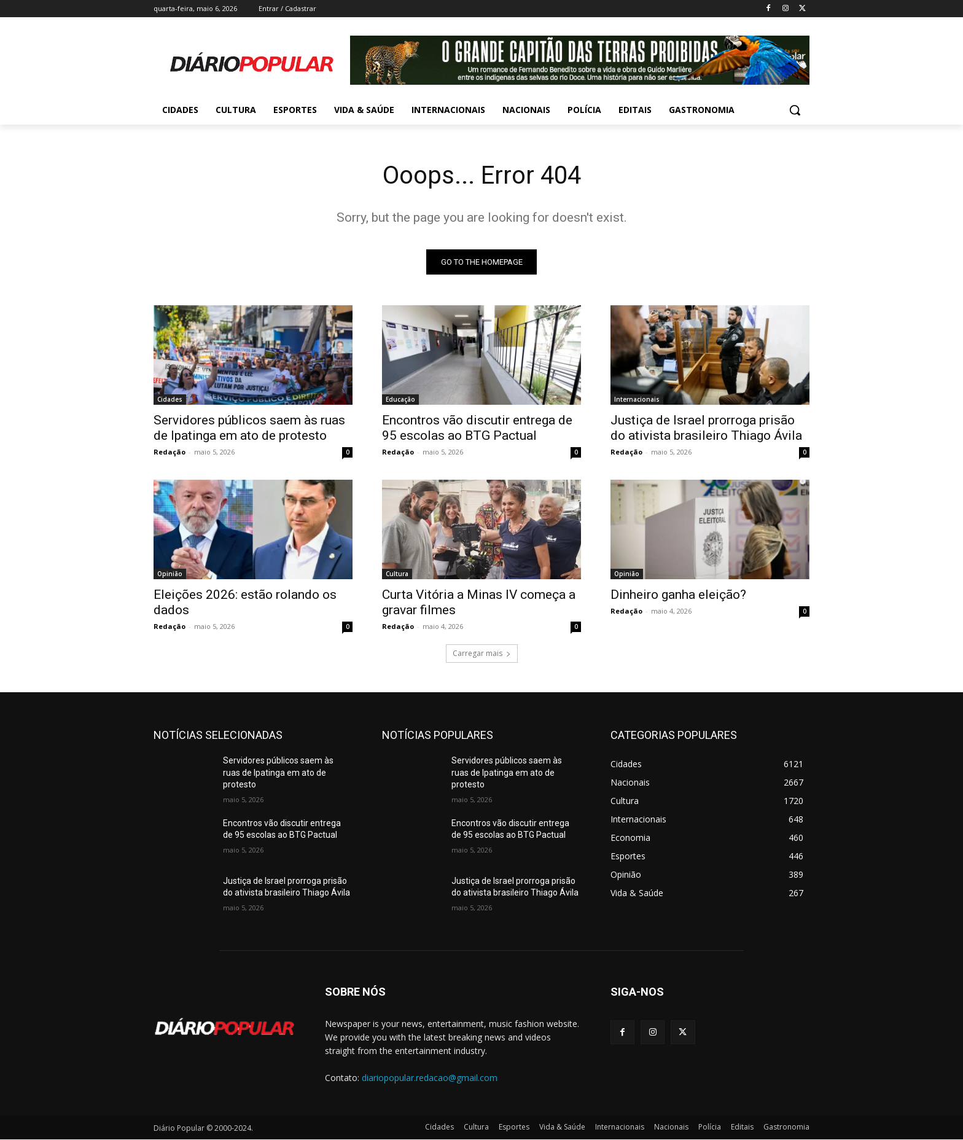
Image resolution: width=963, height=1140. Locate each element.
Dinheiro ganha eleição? (678, 594)
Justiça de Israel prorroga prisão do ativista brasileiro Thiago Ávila (706, 428)
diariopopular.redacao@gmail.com (429, 1077)
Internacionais (637, 399)
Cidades (169, 399)
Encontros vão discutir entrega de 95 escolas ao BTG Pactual (477, 428)
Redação (169, 451)
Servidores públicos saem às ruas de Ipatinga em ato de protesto (249, 428)
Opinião (169, 573)
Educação (400, 399)
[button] (794, 110)
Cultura (397, 573)
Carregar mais (482, 653)
